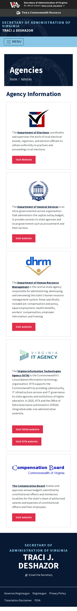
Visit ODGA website (27, 429)
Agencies (26, 79)
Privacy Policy (57, 593)
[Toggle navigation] (14, 41)
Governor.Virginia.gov (17, 593)
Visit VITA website (27, 441)
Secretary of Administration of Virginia (45, 2)
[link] (38, 118)
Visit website (24, 238)
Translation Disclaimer (18, 600)
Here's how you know (52, 5)
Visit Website (24, 160)
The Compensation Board (28, 486)
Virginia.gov (39, 593)
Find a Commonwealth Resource (38, 13)
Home (13, 79)
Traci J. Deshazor (38, 26)
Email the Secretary (38, 575)
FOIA (37, 600)
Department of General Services (37, 207)
